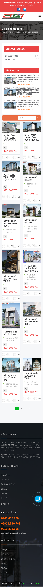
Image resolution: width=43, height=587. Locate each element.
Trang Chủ (7, 32)
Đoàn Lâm (25, 583)
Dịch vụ (4, 489)
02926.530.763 (10, 523)
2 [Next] (21, 408)
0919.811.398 (10, 528)
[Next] (29, 408)
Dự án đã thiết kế (11, 56)
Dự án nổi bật (10, 59)
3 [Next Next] (25, 408)
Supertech (37, 583)
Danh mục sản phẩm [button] (15, 49)
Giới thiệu (5, 480)
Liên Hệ (4, 498)
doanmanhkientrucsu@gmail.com (13, 533)
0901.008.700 (10, 151)
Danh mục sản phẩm (27, 32)
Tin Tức (4, 493)
